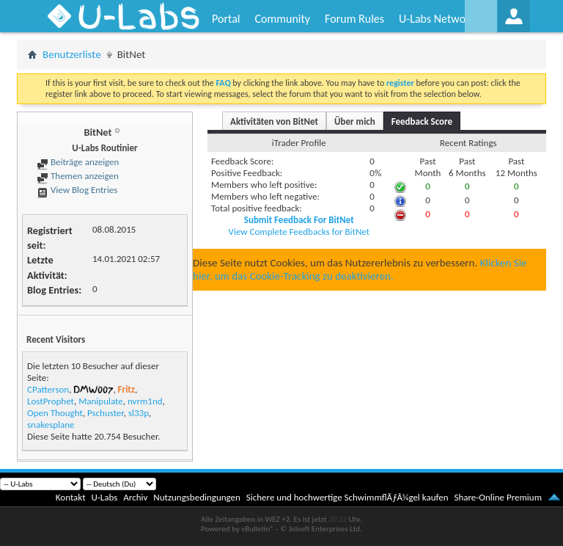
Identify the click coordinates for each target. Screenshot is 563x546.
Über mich (354, 121)
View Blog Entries (77, 189)
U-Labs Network (437, 19)
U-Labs (105, 497)
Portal (226, 19)
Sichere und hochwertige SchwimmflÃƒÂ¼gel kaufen (347, 497)
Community (282, 19)
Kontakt (71, 497)
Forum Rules (354, 19)
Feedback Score (421, 121)
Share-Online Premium (498, 497)
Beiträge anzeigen (78, 161)
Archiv (135, 497)
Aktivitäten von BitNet (274, 121)
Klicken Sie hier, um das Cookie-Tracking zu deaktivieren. (360, 269)
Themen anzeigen (78, 175)
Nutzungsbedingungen (196, 497)
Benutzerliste (72, 54)
